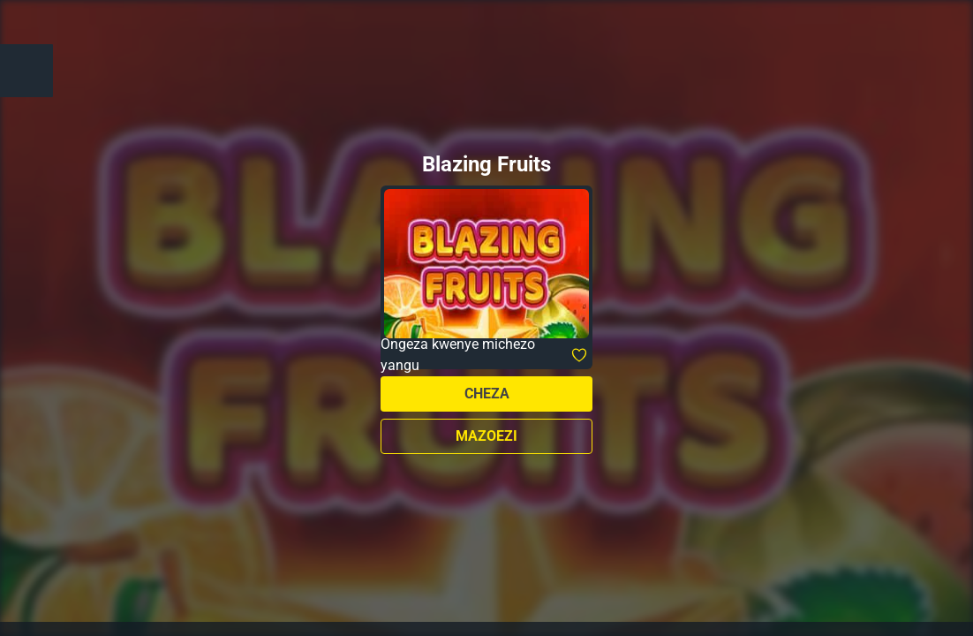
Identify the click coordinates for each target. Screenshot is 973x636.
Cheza (486, 393)
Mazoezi (486, 436)
